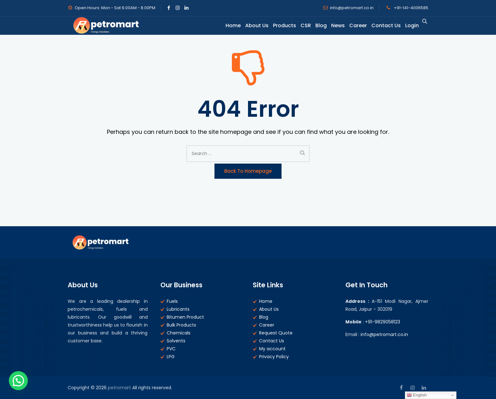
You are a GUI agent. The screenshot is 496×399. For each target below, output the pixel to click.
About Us (252, 25)
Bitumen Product (185, 317)
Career (354, 25)
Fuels (172, 301)
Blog (317, 25)
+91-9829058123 (382, 322)
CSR (301, 25)
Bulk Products (181, 325)
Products (280, 25)
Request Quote (276, 333)
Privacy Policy (274, 356)
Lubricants (178, 309)
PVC (171, 349)
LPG (171, 356)
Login (408, 25)
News (334, 25)
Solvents (176, 341)
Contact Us (382, 25)
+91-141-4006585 (410, 8)
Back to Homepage (248, 171)
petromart (119, 387)
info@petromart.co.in (352, 8)
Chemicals (178, 333)
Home (229, 25)
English (417, 395)
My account (272, 349)
